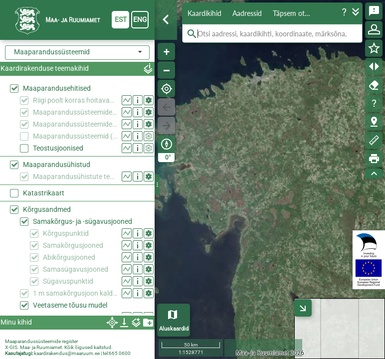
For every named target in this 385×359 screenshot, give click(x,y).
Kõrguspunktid (66, 233)
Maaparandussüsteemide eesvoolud (75, 112)
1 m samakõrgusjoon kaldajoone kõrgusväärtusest (75, 293)
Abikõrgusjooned (69, 257)
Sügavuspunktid (68, 281)
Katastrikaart (43, 193)
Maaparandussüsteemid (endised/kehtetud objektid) (75, 136)
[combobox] (77, 52)
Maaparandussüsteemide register (41, 341)
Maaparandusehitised (57, 88)
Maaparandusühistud (56, 165)
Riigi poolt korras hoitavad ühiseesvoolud (75, 100)
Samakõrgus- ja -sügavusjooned (82, 221)
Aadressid (247, 13)
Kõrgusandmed (47, 209)
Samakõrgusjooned (73, 245)
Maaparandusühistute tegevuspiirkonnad (75, 176)
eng (140, 19)
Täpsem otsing (294, 13)
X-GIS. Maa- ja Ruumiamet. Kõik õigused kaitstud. (59, 347)
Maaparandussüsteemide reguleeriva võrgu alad (75, 124)
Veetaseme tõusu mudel (70, 305)
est (121, 19)
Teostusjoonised (58, 148)
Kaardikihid (204, 13)
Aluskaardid (174, 329)
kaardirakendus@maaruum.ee (67, 353)
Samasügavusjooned (75, 269)
